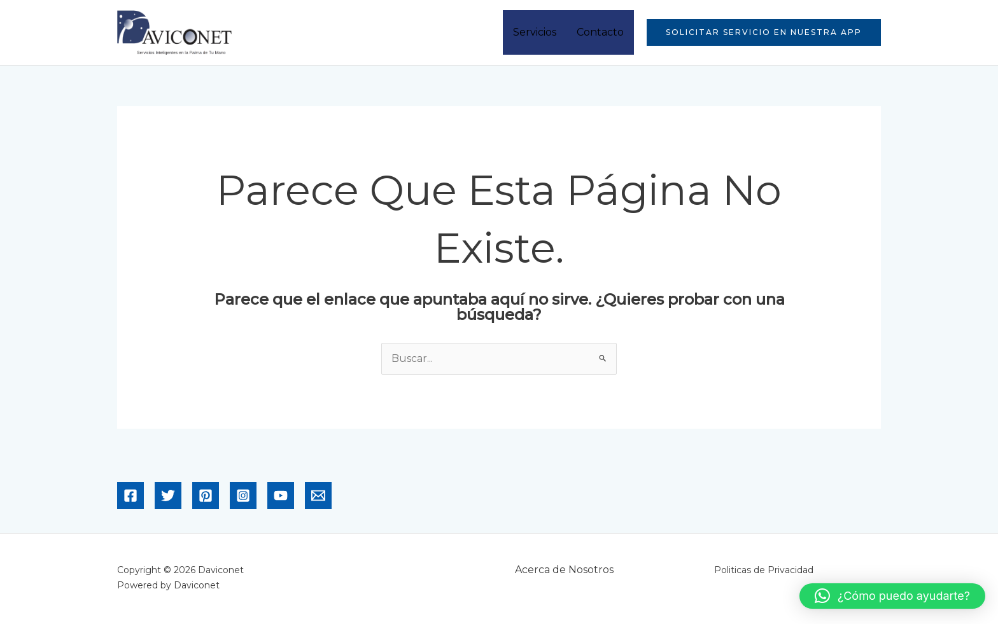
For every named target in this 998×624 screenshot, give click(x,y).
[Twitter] (168, 495)
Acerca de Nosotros (564, 570)
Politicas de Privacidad (763, 570)
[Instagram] (243, 495)
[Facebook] (130, 495)
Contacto (600, 32)
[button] (764, 32)
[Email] (318, 495)
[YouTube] (280, 495)
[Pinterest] (205, 495)
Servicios (534, 32)
